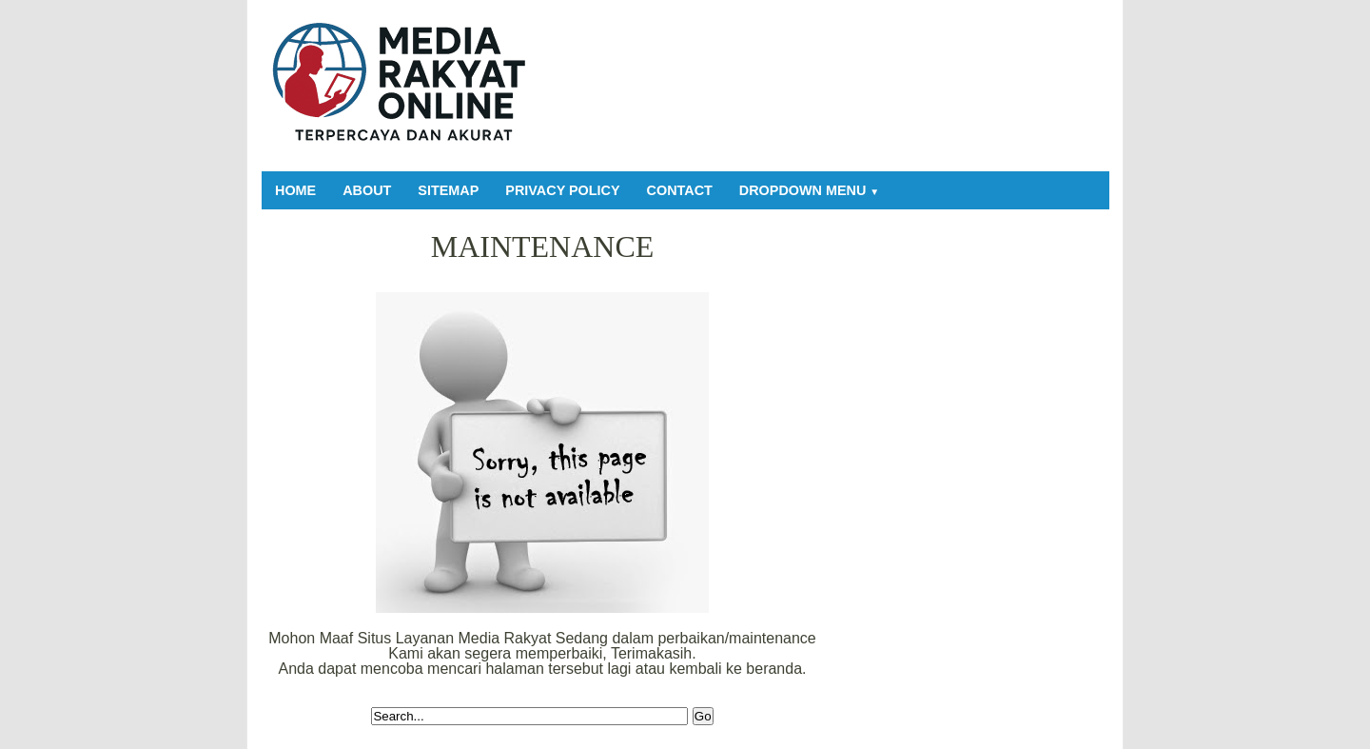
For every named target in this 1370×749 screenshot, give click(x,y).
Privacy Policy (562, 190)
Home (295, 190)
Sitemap (448, 190)
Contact (680, 190)
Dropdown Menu (809, 190)
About (366, 190)
